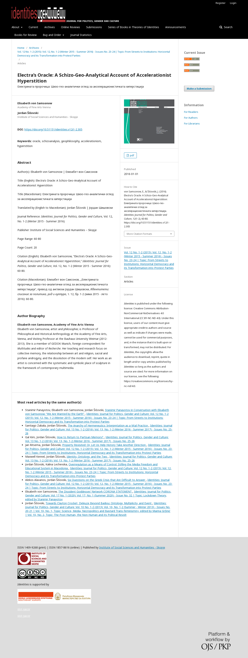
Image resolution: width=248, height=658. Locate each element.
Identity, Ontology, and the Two (87, 456)
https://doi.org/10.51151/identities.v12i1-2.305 (53, 129)
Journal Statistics (81, 35)
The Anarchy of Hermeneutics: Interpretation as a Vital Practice (108, 425)
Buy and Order (52, 35)
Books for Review (25, 35)
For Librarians (192, 123)
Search (227, 27)
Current (33, 27)
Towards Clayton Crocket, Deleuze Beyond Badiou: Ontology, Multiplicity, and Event (99, 503)
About (16, 27)
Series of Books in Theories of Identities (133, 27)
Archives (49, 27)
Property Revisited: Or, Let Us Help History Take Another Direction (104, 445)
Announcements (175, 27)
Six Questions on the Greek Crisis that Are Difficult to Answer (107, 480)
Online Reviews (70, 27)
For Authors (191, 117)
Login (233, 3)
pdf (131, 155)
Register (221, 3)
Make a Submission (199, 88)
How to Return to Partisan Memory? (80, 437)
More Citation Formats (139, 234)
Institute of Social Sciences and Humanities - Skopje (132, 547)
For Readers (191, 112)
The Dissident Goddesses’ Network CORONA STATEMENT (95, 491)
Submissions (94, 27)
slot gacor (23, 609)
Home (20, 48)
